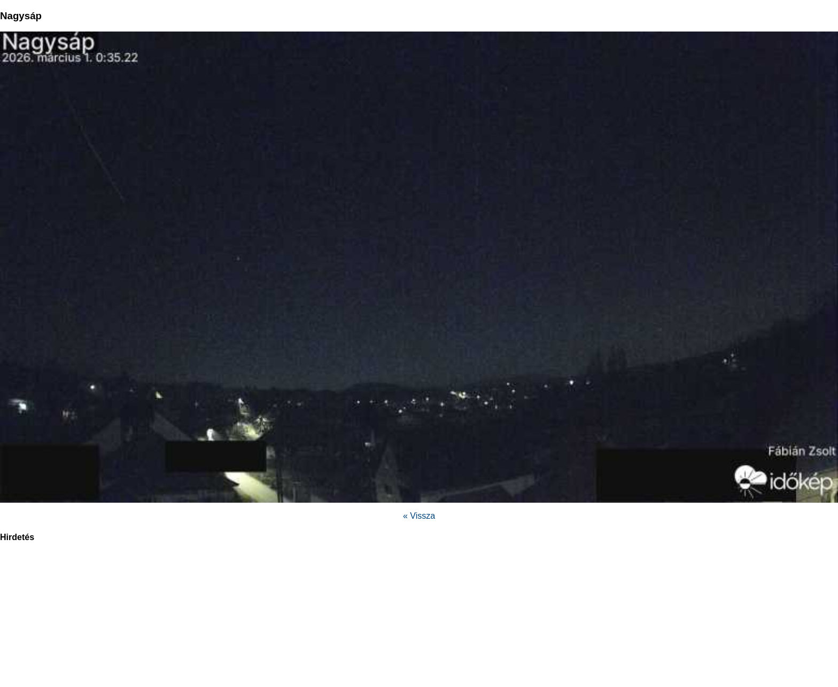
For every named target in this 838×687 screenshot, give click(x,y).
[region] (419, 620)
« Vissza (419, 515)
